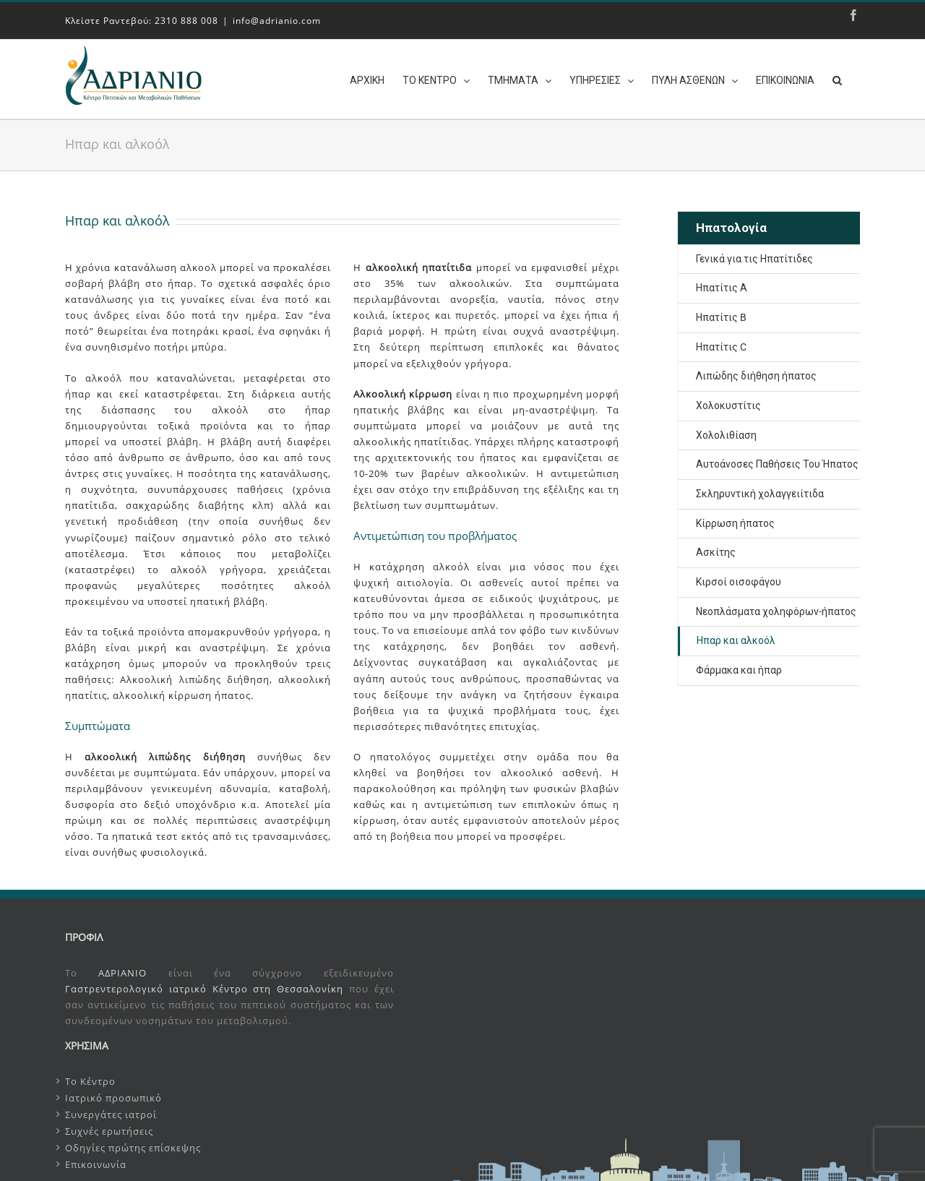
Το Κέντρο (90, 1078)
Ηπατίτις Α (721, 285)
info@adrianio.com (277, 20)
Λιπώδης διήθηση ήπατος (756, 373)
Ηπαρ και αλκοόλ (736, 637)
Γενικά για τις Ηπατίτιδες (754, 256)
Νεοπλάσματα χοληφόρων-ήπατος (776, 608)
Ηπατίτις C (721, 344)
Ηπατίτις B (721, 314)
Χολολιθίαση (726, 432)
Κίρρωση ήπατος (735, 520)
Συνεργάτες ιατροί (111, 1111)
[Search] (837, 79)
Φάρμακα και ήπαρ (739, 667)
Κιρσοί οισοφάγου (738, 579)
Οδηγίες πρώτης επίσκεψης (133, 1144)
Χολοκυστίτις (728, 402)
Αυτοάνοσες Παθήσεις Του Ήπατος (777, 461)
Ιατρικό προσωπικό (113, 1094)
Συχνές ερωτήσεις (109, 1128)
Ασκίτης (716, 549)
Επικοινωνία (95, 1161)
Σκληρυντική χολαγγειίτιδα (760, 491)
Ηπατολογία (731, 225)
